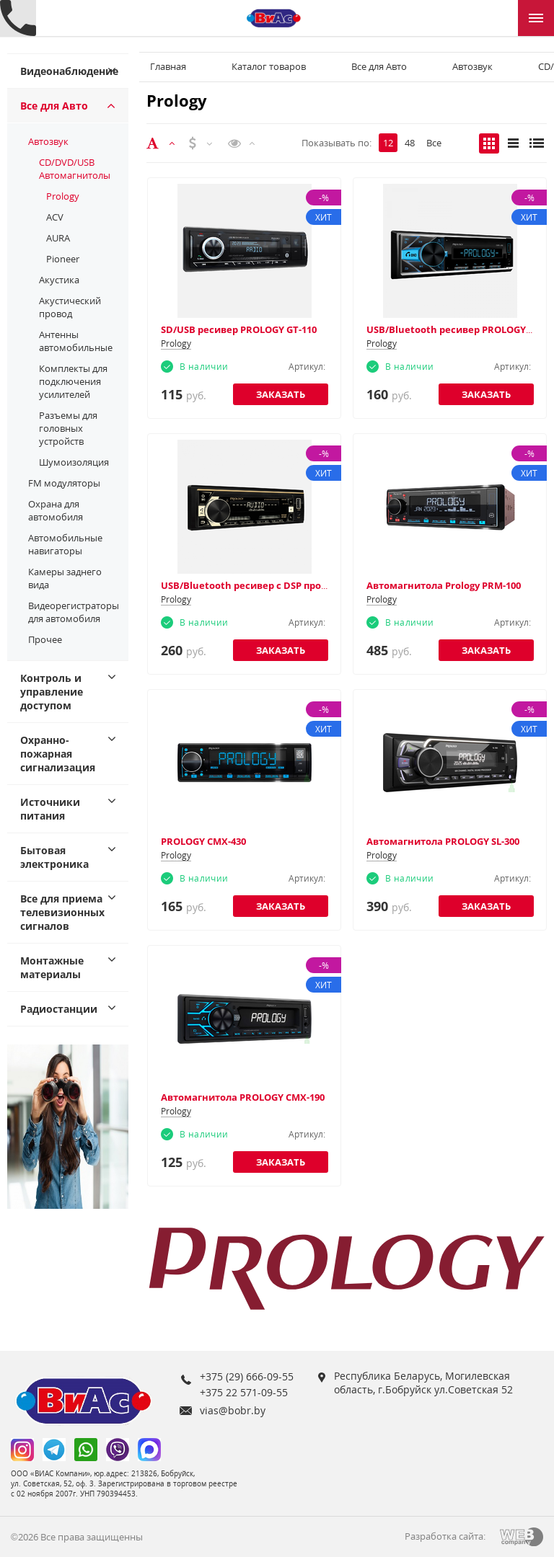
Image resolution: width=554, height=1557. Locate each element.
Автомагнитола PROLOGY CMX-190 (243, 1097)
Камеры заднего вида (65, 578)
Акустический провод (70, 307)
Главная (168, 66)
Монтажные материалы (52, 967)
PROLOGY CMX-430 (203, 841)
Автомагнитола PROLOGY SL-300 (442, 841)
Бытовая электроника (54, 857)
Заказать (280, 394)
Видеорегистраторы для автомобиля (73, 612)
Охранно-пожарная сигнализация (57, 753)
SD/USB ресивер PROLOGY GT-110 (239, 329)
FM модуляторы (64, 482)
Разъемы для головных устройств (68, 428)
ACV (54, 216)
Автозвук (48, 141)
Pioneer (62, 258)
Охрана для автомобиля (55, 510)
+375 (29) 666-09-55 (247, 1376)
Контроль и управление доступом (51, 691)
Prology (62, 196)
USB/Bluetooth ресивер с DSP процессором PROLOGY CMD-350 (309, 585)
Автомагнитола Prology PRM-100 (443, 585)
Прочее (45, 639)
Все (433, 142)
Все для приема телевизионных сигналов (62, 912)
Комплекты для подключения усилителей (73, 381)
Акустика (59, 279)
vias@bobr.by (232, 1410)
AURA (58, 237)
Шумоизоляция (74, 462)
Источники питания (50, 808)
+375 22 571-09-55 (244, 1392)
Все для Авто (54, 105)
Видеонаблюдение (69, 71)
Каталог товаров (269, 66)
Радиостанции (58, 1009)
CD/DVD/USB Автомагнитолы (74, 169)
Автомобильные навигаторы (65, 544)
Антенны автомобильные (76, 341)
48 (410, 142)
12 (388, 142)
